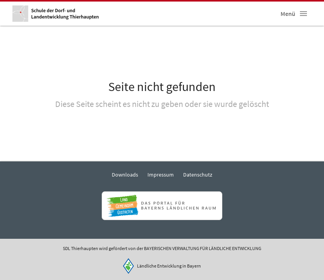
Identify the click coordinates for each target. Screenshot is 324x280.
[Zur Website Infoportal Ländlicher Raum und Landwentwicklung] (162, 205)
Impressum (160, 174)
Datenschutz (197, 174)
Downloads (125, 174)
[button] (303, 13)
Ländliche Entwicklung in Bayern (169, 266)
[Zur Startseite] (55, 13)
